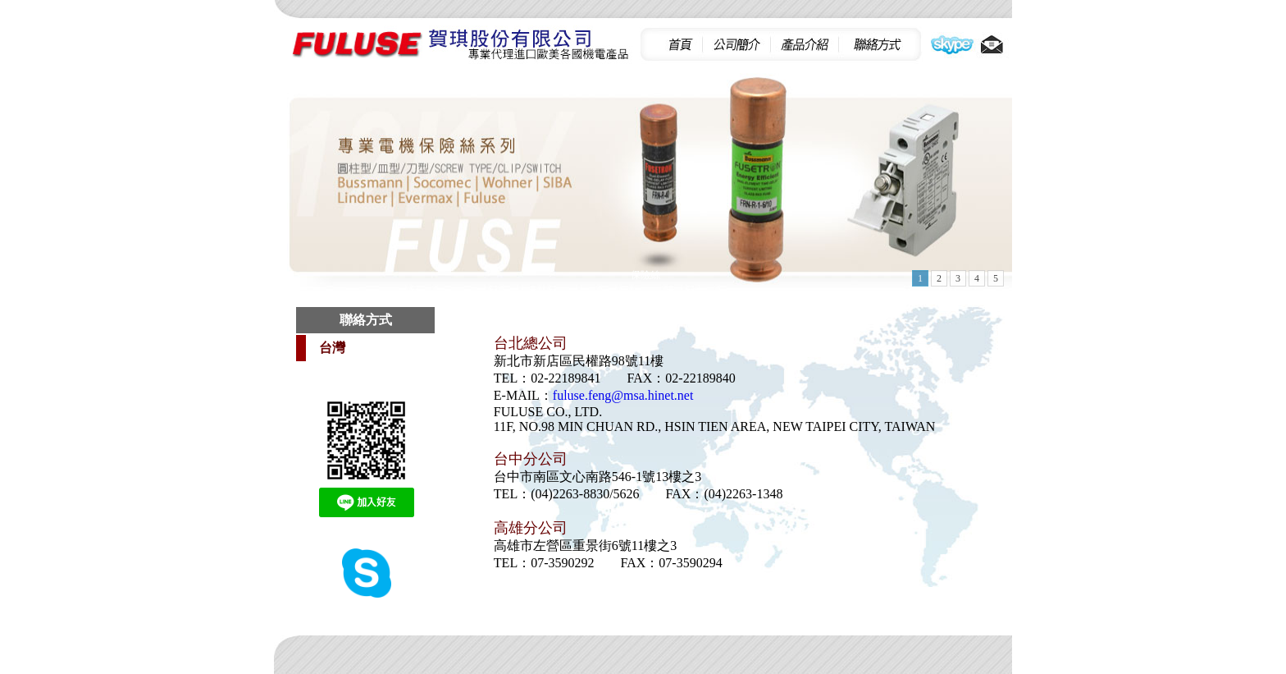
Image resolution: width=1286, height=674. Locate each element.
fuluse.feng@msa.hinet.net (623, 395)
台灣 (332, 348)
